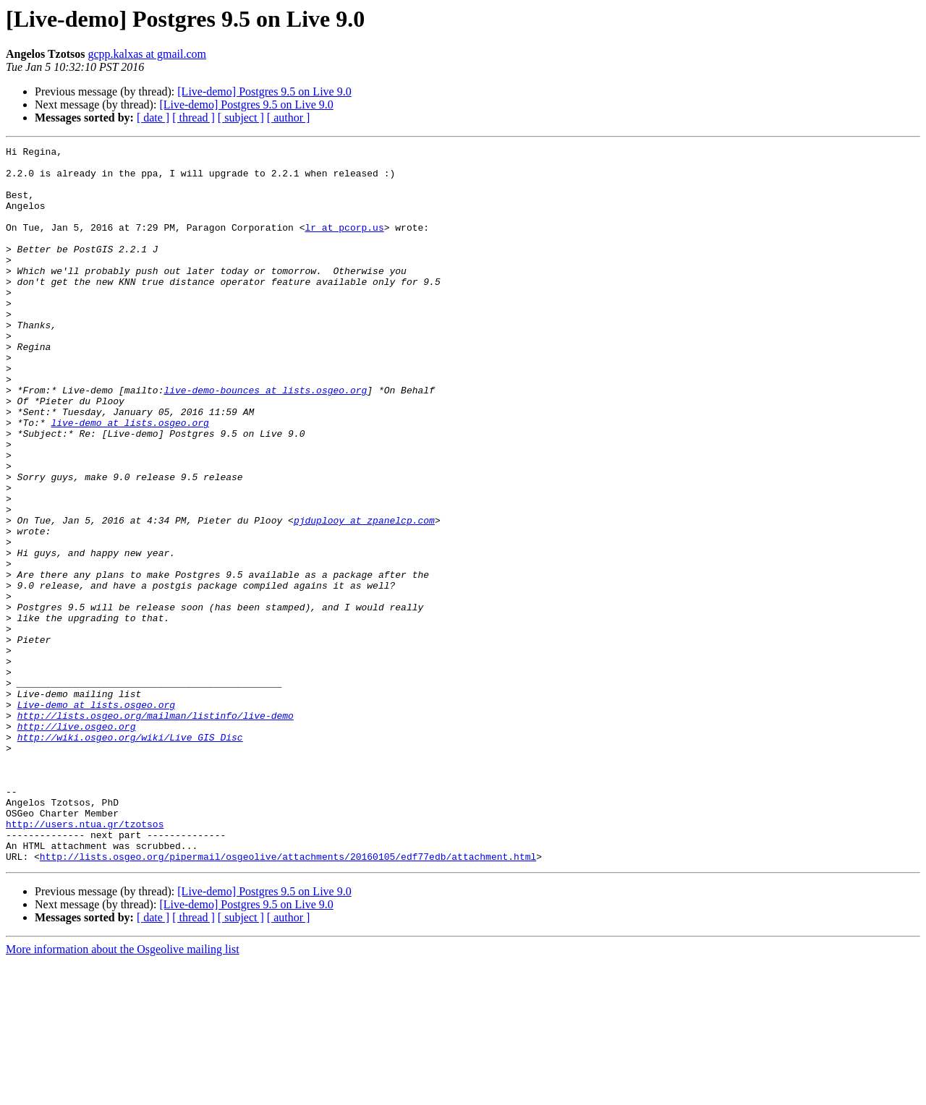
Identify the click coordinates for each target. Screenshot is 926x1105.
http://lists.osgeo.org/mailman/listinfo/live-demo (155, 830)
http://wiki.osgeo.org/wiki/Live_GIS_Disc (130, 856)
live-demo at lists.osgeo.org (129, 478)
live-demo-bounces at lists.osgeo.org (265, 439)
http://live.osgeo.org (76, 843)
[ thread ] (193, 117)
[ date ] (153, 117)
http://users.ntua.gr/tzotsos (84, 960)
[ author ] (288, 117)
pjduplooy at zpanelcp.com (364, 595)
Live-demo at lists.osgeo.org (96, 817)
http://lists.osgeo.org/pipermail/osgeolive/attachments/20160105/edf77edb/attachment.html (288, 999)
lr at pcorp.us (344, 244)
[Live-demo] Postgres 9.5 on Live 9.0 (264, 91)
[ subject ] (241, 117)
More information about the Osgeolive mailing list (122, 1092)
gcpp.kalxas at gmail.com (147, 54)
